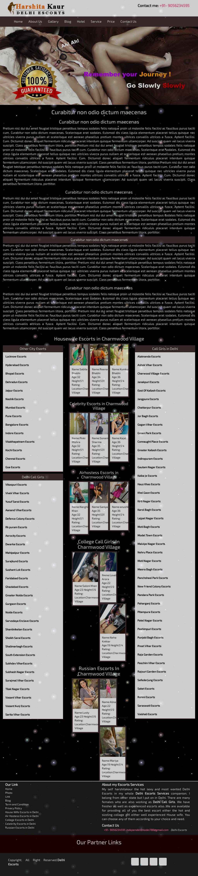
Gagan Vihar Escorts (149, 424)
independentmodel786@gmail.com (147, 829)
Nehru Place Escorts (149, 552)
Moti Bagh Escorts (148, 526)
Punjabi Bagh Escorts (150, 637)
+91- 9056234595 (174, 5)
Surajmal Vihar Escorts (19, 680)
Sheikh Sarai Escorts (17, 637)
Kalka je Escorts (147, 475)
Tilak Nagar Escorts (17, 689)
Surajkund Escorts (16, 561)
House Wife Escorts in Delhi (21, 812)
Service (96, 21)
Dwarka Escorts (15, 544)
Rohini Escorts (146, 697)
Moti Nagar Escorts (149, 560)
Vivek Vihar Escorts (17, 493)
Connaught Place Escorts (152, 441)
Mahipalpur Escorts (17, 552)
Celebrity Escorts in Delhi (20, 823)
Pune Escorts (13, 416)
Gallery (53, 21)
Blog (67, 21)
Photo (8, 792)
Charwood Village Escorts (153, 373)
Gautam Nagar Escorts (151, 467)
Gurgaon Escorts (15, 603)
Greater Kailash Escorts (151, 450)
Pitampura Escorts (148, 612)
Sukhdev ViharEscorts (18, 663)
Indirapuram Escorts (150, 458)
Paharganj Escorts (148, 603)
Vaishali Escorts (147, 714)
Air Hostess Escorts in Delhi (21, 816)
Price (111, 21)
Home (18, 21)
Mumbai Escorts (15, 407)
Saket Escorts (145, 688)
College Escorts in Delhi (19, 819)
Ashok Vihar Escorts (149, 365)
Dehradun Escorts (16, 382)
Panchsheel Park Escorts (152, 577)
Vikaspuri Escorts (16, 484)
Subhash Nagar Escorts (19, 672)
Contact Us (128, 21)
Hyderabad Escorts (17, 365)
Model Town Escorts (149, 535)
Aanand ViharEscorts (18, 510)
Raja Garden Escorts (150, 654)
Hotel (81, 21)
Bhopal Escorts (14, 373)
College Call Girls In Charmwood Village (99, 544)
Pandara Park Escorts (150, 595)
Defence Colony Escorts (19, 518)
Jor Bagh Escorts (147, 416)
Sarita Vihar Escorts (17, 714)
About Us (35, 21)
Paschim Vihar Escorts (151, 663)
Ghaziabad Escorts (16, 586)
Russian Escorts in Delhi (19, 827)
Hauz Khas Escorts (148, 484)
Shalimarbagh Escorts (18, 646)
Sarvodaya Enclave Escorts (22, 620)
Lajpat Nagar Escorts (150, 518)
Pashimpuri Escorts (149, 629)
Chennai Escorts (15, 458)
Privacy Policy (13, 808)
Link (7, 796)
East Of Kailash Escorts (151, 390)
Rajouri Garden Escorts (151, 671)
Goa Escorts (12, 467)
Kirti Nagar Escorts (148, 501)
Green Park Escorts (149, 433)
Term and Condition (17, 804)
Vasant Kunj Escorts (17, 706)
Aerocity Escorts (15, 535)
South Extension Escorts (20, 655)
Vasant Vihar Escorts (18, 697)
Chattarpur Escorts (149, 407)
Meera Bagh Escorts (149, 569)
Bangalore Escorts (16, 424)
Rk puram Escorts (16, 527)
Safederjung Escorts (150, 680)
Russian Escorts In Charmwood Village (99, 670)
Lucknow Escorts (15, 356)
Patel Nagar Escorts (149, 620)
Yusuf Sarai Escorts (17, 501)
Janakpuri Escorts (148, 382)
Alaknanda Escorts (148, 356)
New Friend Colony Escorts (154, 586)
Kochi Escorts (13, 450)
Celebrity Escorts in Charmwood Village (99, 405)
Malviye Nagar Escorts (151, 543)
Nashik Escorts (14, 399)
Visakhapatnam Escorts (19, 441)
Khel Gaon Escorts (148, 492)
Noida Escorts (13, 612)
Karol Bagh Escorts (149, 509)
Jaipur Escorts (14, 390)
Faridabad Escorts (16, 578)
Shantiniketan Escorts (18, 629)
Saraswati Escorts (148, 705)
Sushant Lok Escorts (17, 569)
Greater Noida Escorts (19, 595)
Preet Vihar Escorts (149, 646)
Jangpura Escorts (148, 399)
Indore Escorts (14, 433)
